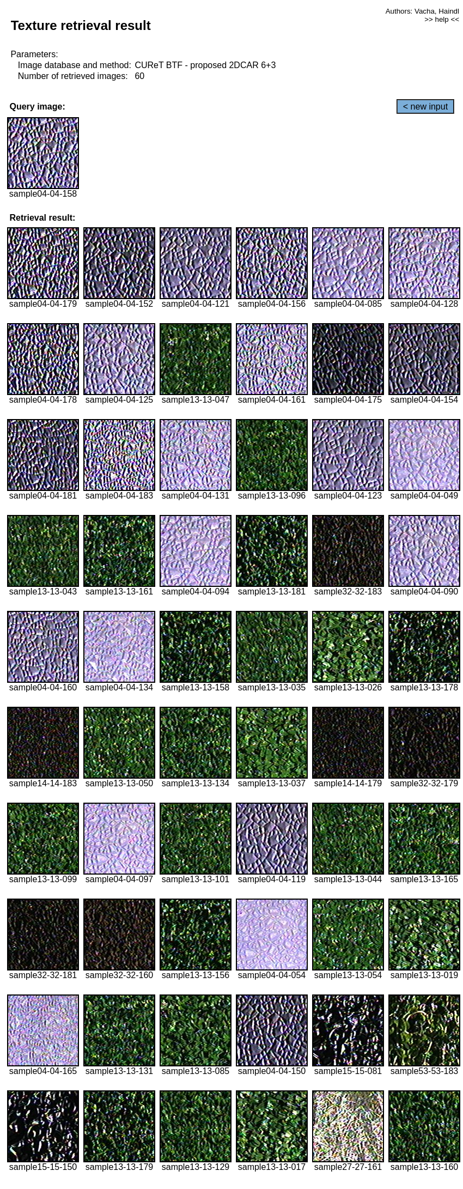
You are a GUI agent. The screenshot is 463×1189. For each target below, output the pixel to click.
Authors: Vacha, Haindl (422, 11)
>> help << (441, 19)
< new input (425, 106)
